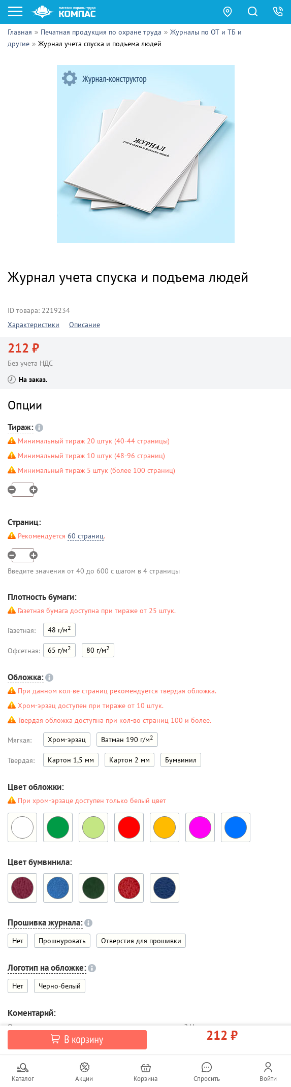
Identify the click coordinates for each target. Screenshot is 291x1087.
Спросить (206, 1078)
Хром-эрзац (67, 739)
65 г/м (59, 649)
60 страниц (86, 535)
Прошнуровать (62, 940)
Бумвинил (181, 759)
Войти (268, 1078)
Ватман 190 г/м (127, 738)
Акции (84, 1078)
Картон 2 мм (129, 759)
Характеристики (33, 324)
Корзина (145, 1078)
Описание (84, 324)
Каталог (23, 1078)
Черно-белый (60, 985)
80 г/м (98, 649)
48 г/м (59, 629)
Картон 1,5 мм (71, 759)
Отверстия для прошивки (141, 940)
